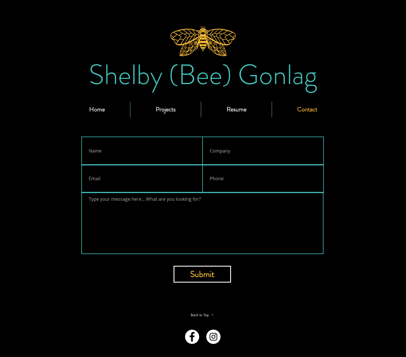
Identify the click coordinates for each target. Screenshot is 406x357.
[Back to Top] (202, 315)
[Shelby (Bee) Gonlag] (203, 75)
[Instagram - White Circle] (213, 337)
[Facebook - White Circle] (192, 337)
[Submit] (202, 274)
